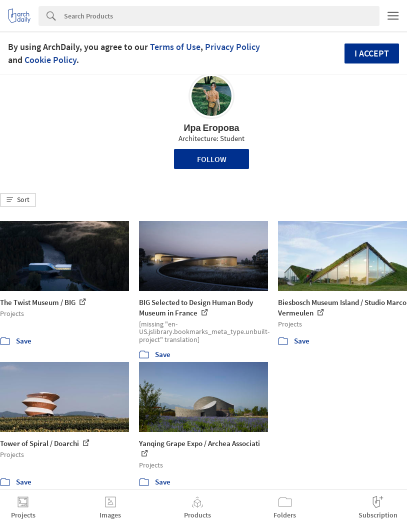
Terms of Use (175, 46)
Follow (211, 159)
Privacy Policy (232, 46)
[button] (18, 200)
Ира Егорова (211, 128)
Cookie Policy (50, 60)
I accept (371, 53)
